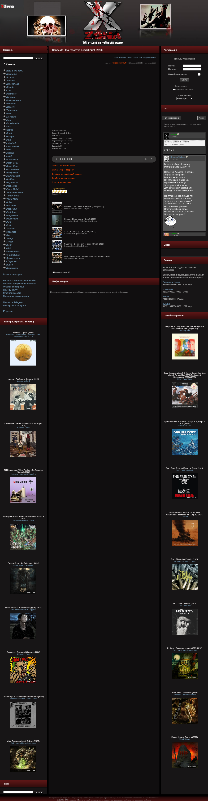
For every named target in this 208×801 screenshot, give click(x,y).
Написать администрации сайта (19, 280)
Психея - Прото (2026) (23, 333)
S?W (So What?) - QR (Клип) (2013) (80, 231)
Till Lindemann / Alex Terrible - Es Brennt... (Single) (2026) (23, 471)
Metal (129, 57)
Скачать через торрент (62, 170)
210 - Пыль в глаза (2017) (184, 604)
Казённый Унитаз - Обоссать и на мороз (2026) (23, 424)
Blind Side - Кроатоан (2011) (184, 693)
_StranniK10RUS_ (119, 63)
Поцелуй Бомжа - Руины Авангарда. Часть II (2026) (23, 518)
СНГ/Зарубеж (145, 57)
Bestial (166, 296)
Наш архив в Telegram (14, 305)
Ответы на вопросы (13, 287)
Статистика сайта (12, 293)
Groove (135, 57)
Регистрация (181, 86)
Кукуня (166, 304)
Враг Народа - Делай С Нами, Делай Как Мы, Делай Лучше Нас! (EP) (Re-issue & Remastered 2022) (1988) (185, 375)
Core (116, 57)
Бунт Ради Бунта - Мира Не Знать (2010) (184, 468)
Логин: (171, 66)
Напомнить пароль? (184, 89)
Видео (153, 57)
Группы (8, 311)
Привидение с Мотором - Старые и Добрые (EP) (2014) (184, 423)
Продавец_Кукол (171, 282)
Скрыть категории (12, 274)
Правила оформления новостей (19, 283)
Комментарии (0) (61, 272)
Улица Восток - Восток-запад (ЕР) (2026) (23, 608)
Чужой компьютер (177, 74)
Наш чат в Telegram (13, 302)
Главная (10, 64)
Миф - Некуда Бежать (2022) (184, 737)
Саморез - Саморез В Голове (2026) (23, 652)
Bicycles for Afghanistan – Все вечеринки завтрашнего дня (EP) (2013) (184, 327)
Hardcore (122, 57)
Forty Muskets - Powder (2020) (184, 559)
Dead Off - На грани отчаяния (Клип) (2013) (84, 206)
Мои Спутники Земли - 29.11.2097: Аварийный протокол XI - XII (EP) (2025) (184, 514)
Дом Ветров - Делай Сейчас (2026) (23, 741)
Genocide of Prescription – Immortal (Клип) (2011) (87, 256)
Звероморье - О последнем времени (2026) (23, 697)
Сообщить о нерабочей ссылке (67, 174)
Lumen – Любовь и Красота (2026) (23, 379)
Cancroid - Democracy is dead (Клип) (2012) (84, 244)
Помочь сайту (10, 290)
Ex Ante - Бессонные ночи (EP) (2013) (184, 648)
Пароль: (172, 69)
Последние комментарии (16, 296)
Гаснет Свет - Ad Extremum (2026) (23, 563)
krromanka (168, 289)
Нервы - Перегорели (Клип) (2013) (80, 219)
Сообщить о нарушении (63, 178)
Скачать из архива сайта (63, 166)
